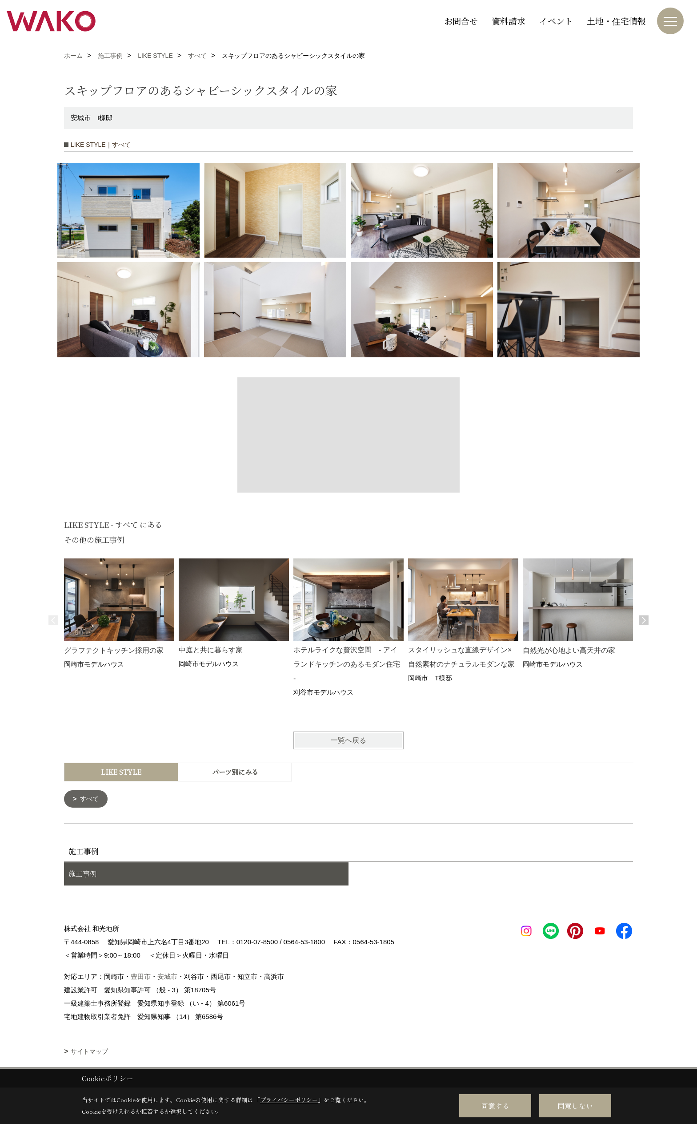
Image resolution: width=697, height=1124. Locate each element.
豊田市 (141, 977)
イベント (556, 21)
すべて (90, 799)
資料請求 (508, 21)
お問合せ (461, 21)
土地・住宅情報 (616, 21)
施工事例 (82, 874)
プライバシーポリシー (289, 1100)
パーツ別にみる (235, 771)
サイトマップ (89, 1052)
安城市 (167, 977)
